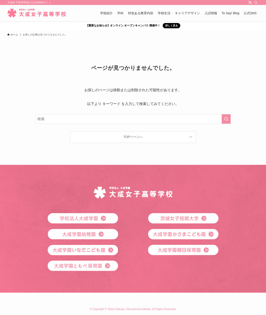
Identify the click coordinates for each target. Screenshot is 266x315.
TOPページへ (132, 137)
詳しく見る (171, 25)
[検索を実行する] (226, 119)
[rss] (250, 2)
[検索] (256, 2)
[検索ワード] (133, 119)
